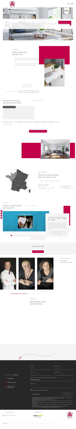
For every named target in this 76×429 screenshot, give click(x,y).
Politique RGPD (52, 423)
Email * (33, 372)
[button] (11, 235)
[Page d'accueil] (12, 4)
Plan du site (38, 423)
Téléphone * (58, 372)
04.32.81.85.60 (11, 378)
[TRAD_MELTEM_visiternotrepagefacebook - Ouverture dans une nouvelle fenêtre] (1, 211)
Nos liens (48, 423)
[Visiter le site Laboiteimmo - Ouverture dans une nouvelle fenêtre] (7, 423)
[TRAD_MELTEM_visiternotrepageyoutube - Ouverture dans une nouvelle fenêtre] (1, 218)
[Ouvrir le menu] (70, 4)
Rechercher (66, 187)
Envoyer (67, 394)
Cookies (56, 423)
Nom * (33, 366)
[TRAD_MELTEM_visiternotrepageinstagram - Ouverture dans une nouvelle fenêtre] (1, 216)
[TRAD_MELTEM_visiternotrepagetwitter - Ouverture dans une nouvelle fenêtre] (1, 213)
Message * (34, 383)
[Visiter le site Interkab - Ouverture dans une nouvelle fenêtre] (38, 416)
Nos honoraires (34, 423)
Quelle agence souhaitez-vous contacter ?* (44, 377)
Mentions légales (43, 423)
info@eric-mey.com (12, 382)
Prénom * (57, 366)
